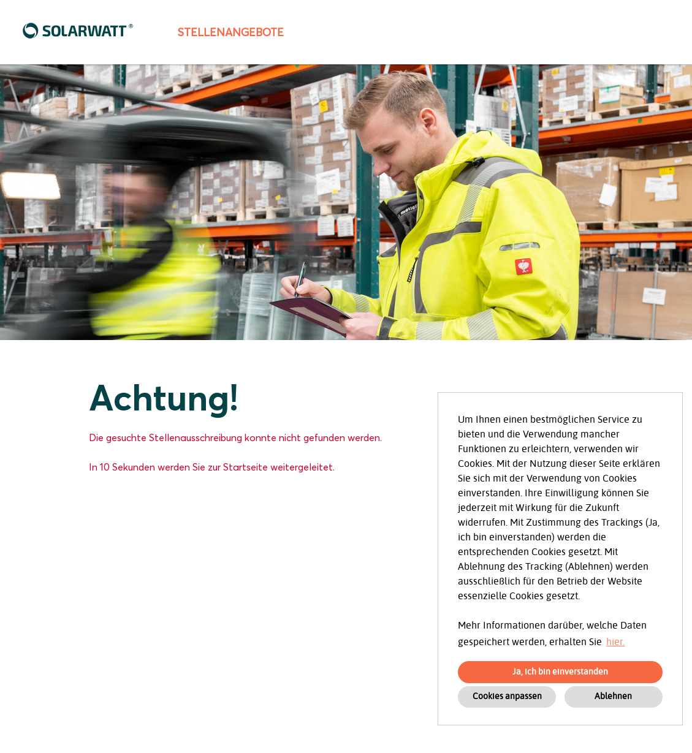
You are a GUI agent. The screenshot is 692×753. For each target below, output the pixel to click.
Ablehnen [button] (613, 696)
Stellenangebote (230, 32)
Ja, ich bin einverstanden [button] (560, 671)
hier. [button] (615, 642)
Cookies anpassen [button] (507, 696)
